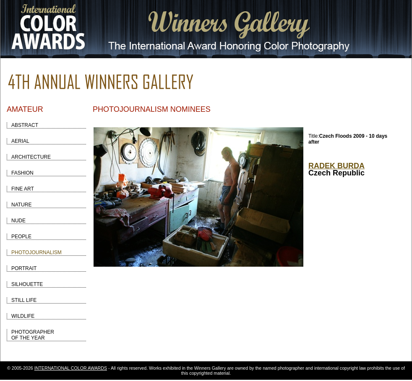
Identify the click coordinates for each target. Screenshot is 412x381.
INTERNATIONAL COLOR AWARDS (70, 368)
